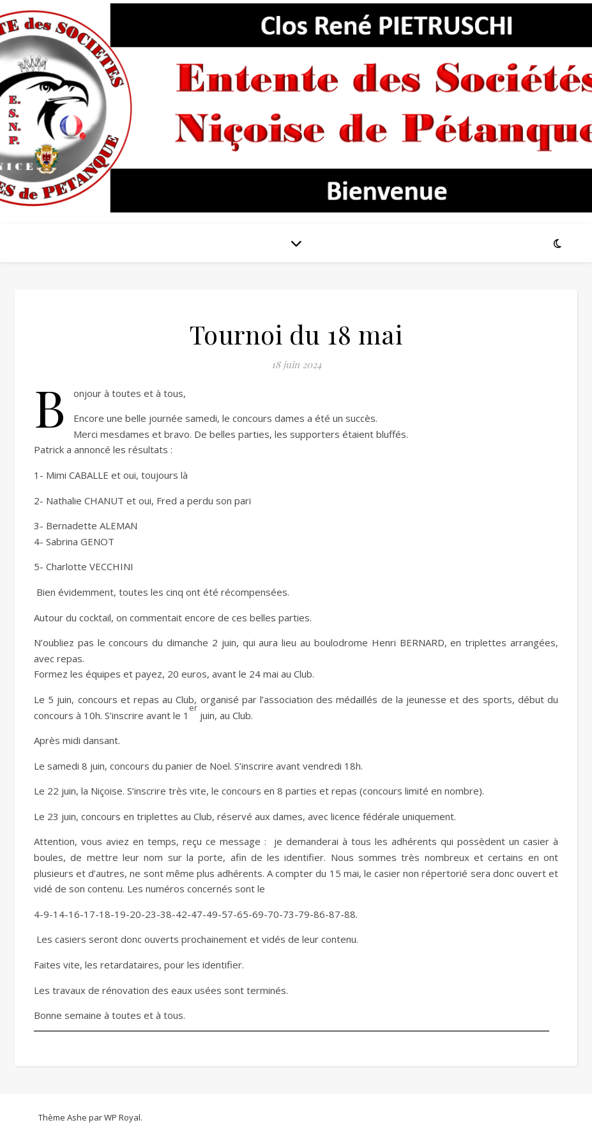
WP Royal (122, 1117)
